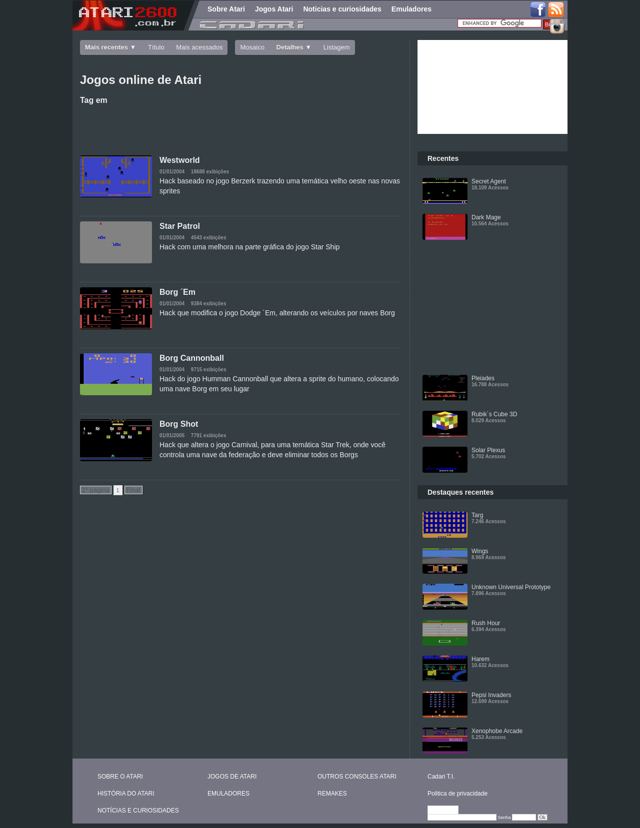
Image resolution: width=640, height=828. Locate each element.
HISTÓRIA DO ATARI (126, 793)
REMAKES (332, 793)
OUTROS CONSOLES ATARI (357, 776)
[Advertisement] (240, 128)
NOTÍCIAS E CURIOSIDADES (138, 810)
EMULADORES (229, 793)
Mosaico (252, 47)
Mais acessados (199, 47)
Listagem (337, 47)
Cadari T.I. (441, 776)
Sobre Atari (226, 9)
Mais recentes (106, 47)
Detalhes (290, 47)
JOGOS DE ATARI (232, 776)
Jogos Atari (274, 9)
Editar (447, 810)
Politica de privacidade (458, 793)
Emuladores (412, 9)
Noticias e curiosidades (342, 9)
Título (156, 47)
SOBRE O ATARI (120, 776)
